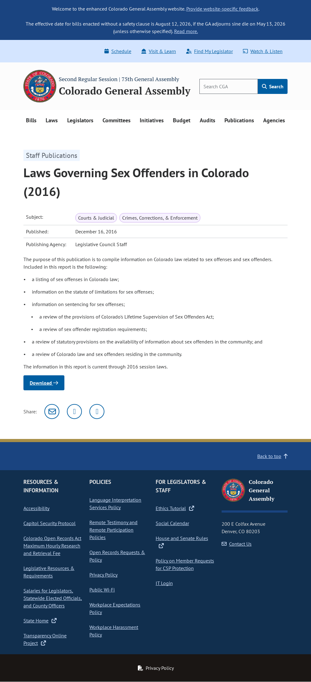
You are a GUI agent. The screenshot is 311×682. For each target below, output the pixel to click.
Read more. (186, 31)
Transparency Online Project (45, 639)
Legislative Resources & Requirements (48, 572)
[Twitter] (74, 411)
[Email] (51, 411)
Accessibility (36, 508)
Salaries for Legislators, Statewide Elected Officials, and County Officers (52, 598)
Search (272, 86)
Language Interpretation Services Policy (115, 503)
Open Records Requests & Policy (117, 556)
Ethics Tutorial (175, 508)
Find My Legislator (209, 51)
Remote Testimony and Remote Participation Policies (113, 529)
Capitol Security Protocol (49, 523)
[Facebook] (96, 411)
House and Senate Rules (182, 542)
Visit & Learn (158, 51)
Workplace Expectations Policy (114, 608)
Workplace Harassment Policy (113, 631)
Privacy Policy (103, 575)
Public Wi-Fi (102, 590)
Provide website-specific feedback (222, 9)
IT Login (164, 583)
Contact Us (237, 544)
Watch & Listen (263, 51)
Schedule (117, 51)
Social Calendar (172, 523)
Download (44, 383)
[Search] (228, 86)
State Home (40, 620)
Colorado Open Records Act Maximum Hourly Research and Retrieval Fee (52, 545)
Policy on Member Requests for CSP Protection (185, 564)
